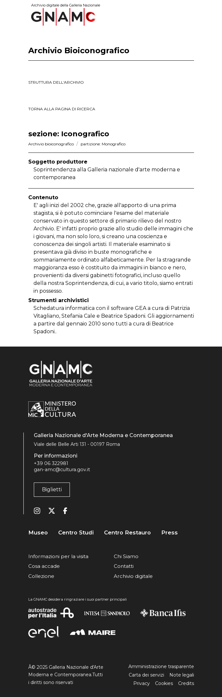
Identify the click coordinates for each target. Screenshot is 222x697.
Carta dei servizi (146, 675)
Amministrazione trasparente (161, 666)
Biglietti (52, 489)
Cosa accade (44, 566)
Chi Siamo (126, 556)
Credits (186, 683)
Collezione (41, 576)
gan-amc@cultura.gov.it (62, 469)
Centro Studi (76, 532)
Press (169, 532)
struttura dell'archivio (56, 82)
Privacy (141, 683)
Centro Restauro (127, 532)
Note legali (181, 675)
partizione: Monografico (103, 143)
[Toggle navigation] (189, 16)
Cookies (164, 683)
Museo (38, 532)
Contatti (124, 566)
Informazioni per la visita (58, 556)
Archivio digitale (133, 576)
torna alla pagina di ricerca (61, 108)
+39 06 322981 (51, 463)
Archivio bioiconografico (51, 143)
